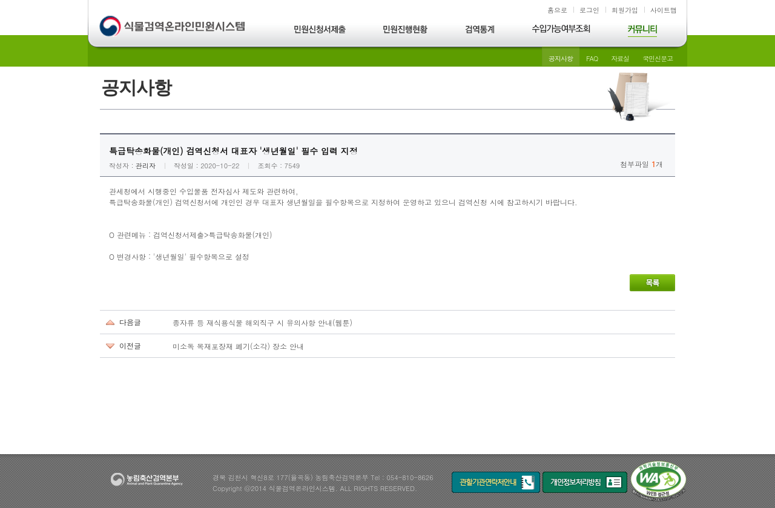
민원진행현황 (406, 31)
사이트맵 (663, 10)
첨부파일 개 (641, 164)
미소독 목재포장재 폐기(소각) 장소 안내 (238, 346)
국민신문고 (657, 58)
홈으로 (557, 10)
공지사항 (561, 58)
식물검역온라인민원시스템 (173, 27)
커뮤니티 (642, 31)
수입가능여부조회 (562, 31)
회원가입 (625, 10)
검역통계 (480, 31)
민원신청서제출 (320, 31)
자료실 (620, 58)
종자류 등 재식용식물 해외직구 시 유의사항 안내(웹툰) (262, 322)
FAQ (592, 58)
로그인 (589, 10)
